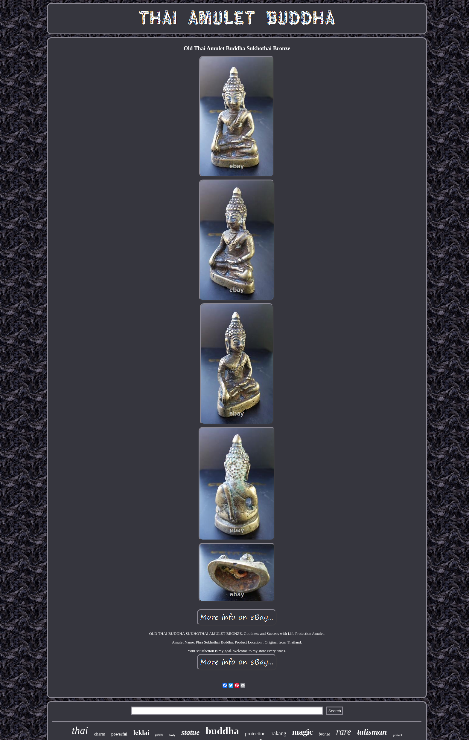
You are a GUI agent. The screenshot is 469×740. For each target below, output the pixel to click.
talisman (372, 731)
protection (255, 733)
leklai (141, 732)
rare (343, 731)
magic (302, 731)
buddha (222, 730)
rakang (279, 733)
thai (80, 730)
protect (397, 735)
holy (172, 735)
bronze (324, 734)
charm (99, 734)
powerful (119, 734)
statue (190, 732)
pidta (159, 734)
